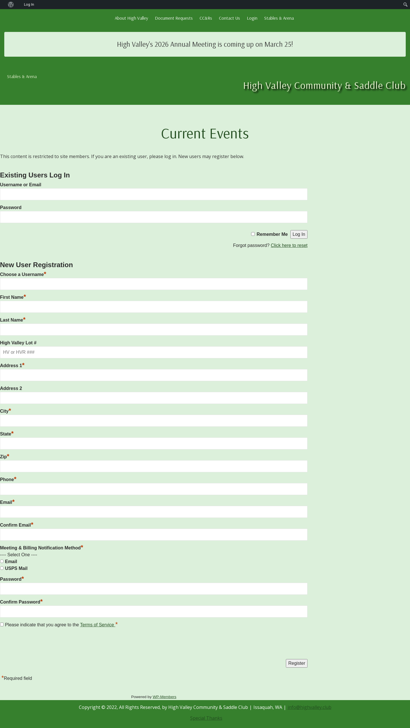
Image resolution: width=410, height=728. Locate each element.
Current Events (205, 133)
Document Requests (174, 18)
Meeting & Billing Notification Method (41, 547)
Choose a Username (23, 274)
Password (11, 207)
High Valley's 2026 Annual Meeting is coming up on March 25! (205, 44)
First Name (13, 297)
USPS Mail (16, 568)
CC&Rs (206, 18)
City (5, 411)
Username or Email (20, 184)
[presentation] (43, 645)
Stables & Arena (279, 18)
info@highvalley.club (309, 707)
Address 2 (11, 388)
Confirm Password (21, 602)
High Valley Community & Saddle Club (324, 85)
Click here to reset (289, 245)
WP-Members (164, 697)
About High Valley (131, 18)
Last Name (12, 320)
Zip (4, 456)
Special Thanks (206, 718)
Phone (8, 479)
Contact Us (229, 18)
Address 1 (12, 365)
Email (7, 502)
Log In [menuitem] (29, 4)
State (7, 434)
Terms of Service (97, 624)
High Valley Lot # (18, 342)
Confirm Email (16, 525)
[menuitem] (3, 4)
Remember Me (272, 234)
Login (252, 18)
